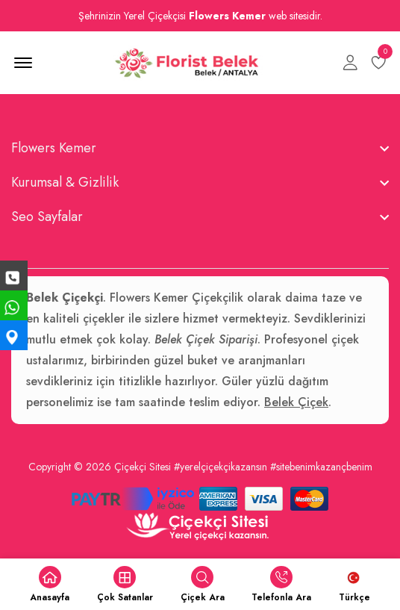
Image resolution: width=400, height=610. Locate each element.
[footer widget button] (200, 148)
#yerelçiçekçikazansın (220, 466)
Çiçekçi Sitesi (142, 466)
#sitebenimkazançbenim (321, 466)
